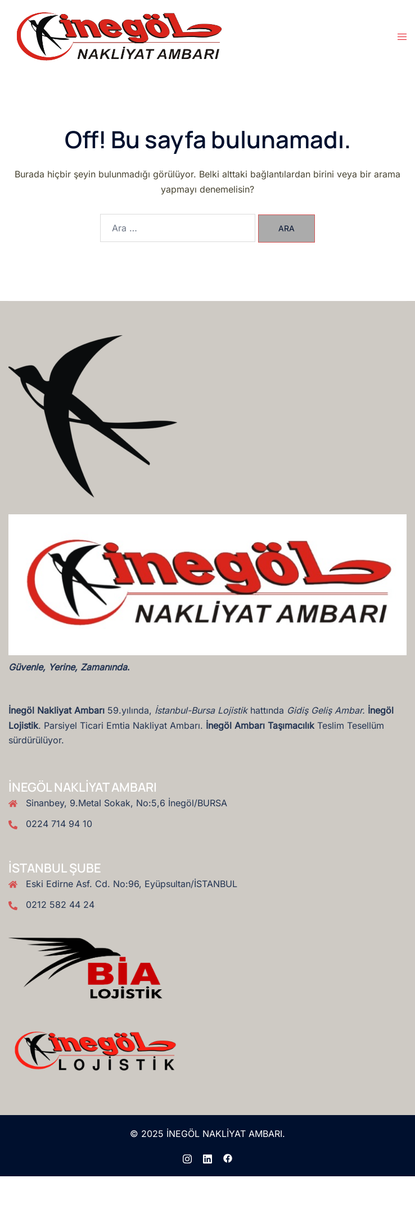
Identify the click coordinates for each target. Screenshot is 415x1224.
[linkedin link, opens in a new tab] (207, 1157)
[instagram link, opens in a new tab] (187, 1157)
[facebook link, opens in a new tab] (227, 1157)
